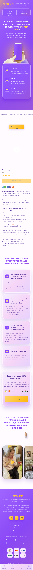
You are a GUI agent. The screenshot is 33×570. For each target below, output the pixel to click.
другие (14, 224)
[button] (16, 399)
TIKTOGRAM (8, 4)
